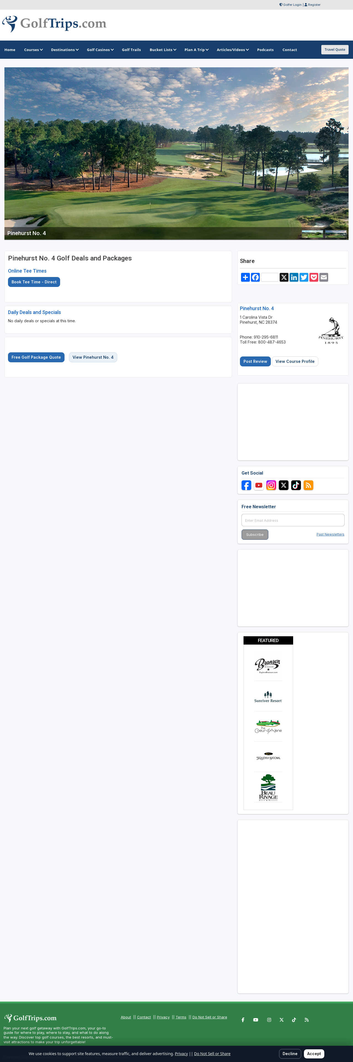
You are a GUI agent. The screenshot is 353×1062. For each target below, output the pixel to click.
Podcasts (265, 49)
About (126, 1017)
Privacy (163, 1017)
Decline (290, 1053)
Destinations (64, 49)
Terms (181, 1017)
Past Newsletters (330, 534)
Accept (314, 1053)
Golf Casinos (100, 49)
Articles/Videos (232, 49)
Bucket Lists (163, 49)
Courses (33, 49)
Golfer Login (292, 5)
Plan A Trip (196, 49)
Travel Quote (335, 49)
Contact (144, 1017)
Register (314, 5)
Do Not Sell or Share (209, 1017)
